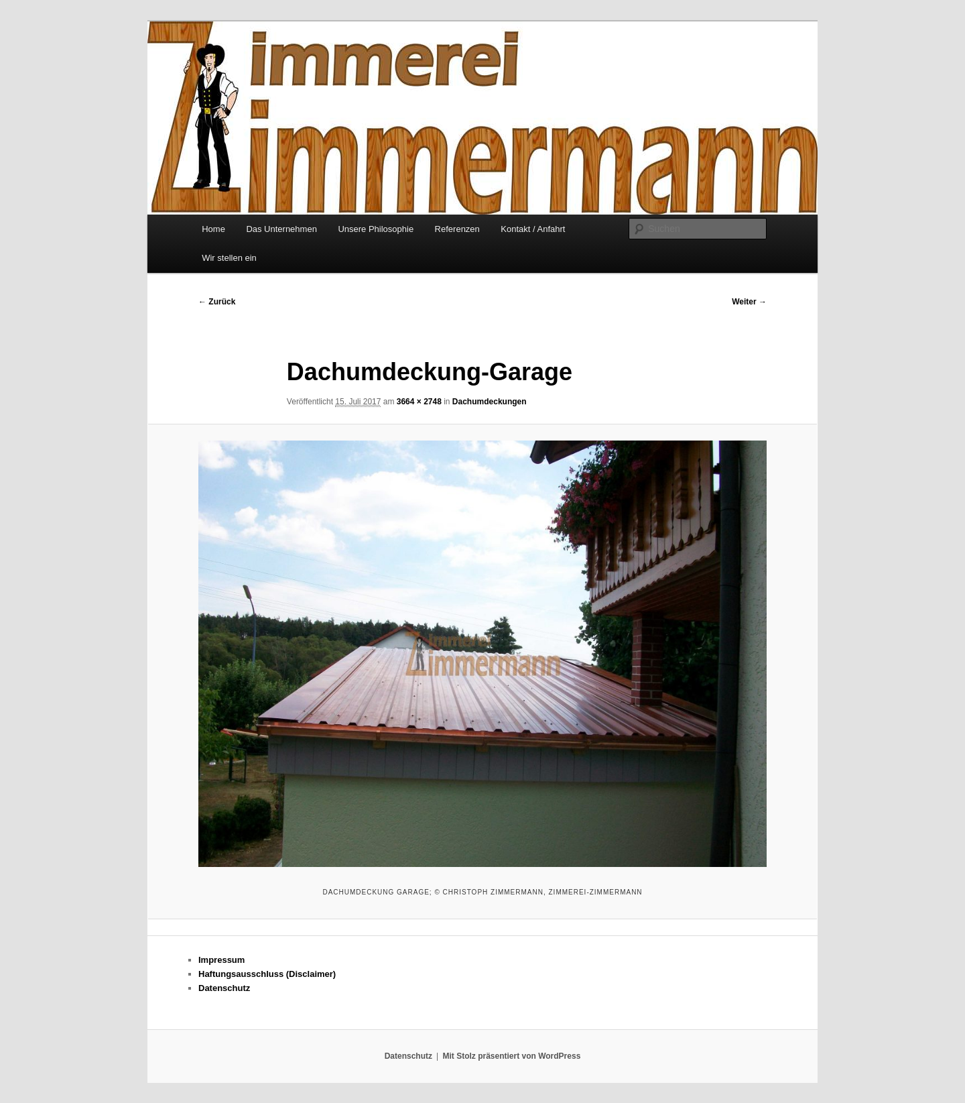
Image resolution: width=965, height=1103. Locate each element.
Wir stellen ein (229, 258)
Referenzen (457, 229)
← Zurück (216, 301)
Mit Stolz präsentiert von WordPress (511, 1056)
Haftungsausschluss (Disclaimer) (267, 974)
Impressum (221, 960)
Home (213, 229)
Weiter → (749, 301)
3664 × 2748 (419, 401)
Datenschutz (224, 988)
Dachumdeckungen (489, 401)
